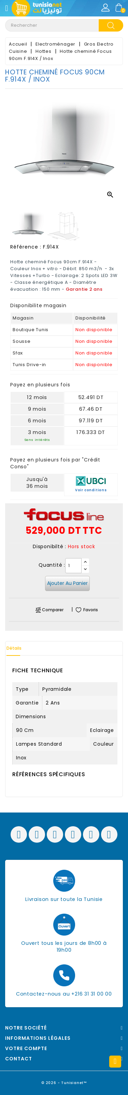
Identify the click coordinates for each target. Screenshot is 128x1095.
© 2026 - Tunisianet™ (64, 1082)
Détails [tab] (14, 648)
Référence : (25, 246)
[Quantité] (73, 565)
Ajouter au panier (67, 583)
